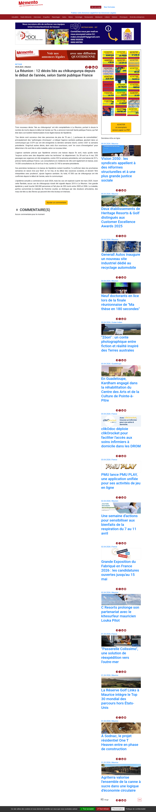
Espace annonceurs (101, 2)
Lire (139, 800)
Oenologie (78, 17)
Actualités (15, 17)
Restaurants (89, 17)
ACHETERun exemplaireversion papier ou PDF (121, 127)
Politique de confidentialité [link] (135, 809)
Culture (107, 17)
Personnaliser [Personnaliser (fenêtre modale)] (117, 809)
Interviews (37, 17)
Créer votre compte (96, 7)
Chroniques (124, 17)
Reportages (56, 17)
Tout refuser (103, 809)
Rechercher (70, 2)
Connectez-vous (81, 6)
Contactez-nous (117, 2)
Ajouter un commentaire (56, 202)
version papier (108, 55)
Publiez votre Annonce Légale (83, 13)
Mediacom (98, 17)
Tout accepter (87, 809)
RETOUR (18, 64)
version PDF (108, 57)
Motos (71, 17)
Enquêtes (46, 17)
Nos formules (109, 7)
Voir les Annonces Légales (105, 13)
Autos (64, 17)
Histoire (114, 17)
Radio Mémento (26, 17)
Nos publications (85, 2)
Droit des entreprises (137, 17)
